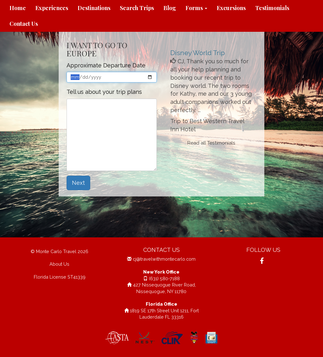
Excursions (231, 8)
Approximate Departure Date (106, 65)
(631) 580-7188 (164, 278)
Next (78, 182)
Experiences (51, 8)
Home (17, 8)
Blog (169, 8)
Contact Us (23, 23)
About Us (59, 264)
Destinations (94, 8)
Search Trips (137, 8)
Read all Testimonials (211, 143)
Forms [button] (196, 8)
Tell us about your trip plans (104, 91)
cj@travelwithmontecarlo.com (164, 259)
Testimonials (272, 8)
